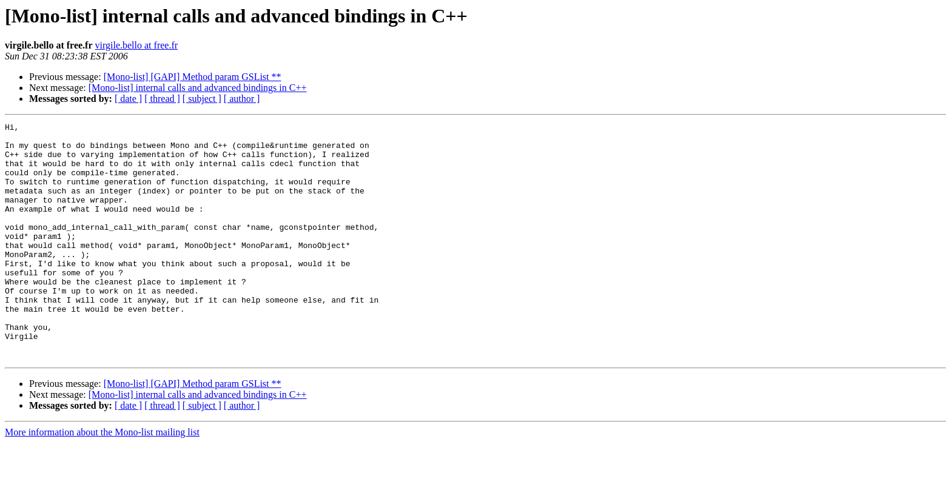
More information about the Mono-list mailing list (102, 479)
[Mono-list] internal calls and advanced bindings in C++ (198, 87)
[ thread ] (162, 98)
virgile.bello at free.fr (136, 45)
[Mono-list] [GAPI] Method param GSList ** (192, 77)
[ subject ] (202, 98)
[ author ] (242, 98)
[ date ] (128, 98)
